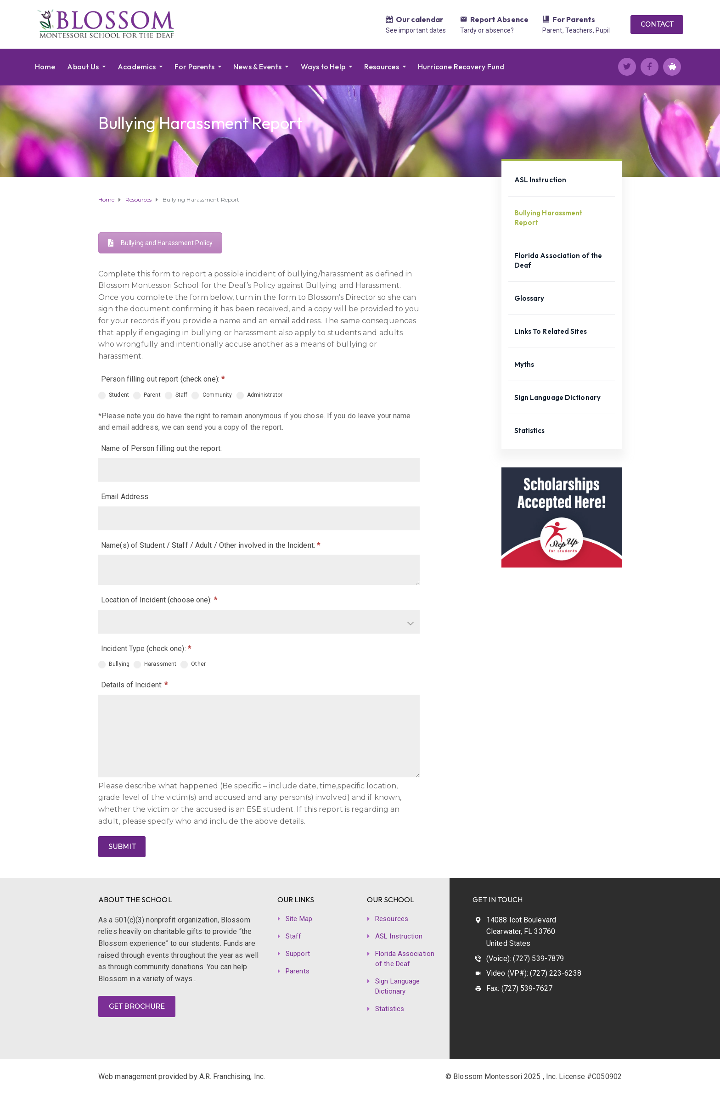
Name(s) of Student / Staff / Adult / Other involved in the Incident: (210, 545)
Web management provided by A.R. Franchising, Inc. (181, 1076)
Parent (147, 395)
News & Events (257, 66)
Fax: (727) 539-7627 (519, 988)
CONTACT (657, 24)
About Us (83, 66)
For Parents (573, 19)
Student (113, 395)
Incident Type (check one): (146, 648)
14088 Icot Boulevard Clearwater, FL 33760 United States (521, 932)
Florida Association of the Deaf (558, 260)
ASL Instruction (540, 179)
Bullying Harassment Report (548, 217)
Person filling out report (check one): (163, 379)
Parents (297, 971)
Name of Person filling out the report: (161, 448)
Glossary (529, 298)
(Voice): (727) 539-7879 (525, 958)
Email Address (124, 496)
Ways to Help (323, 66)
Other (193, 664)
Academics (137, 66)
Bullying (113, 664)
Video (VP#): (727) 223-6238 (533, 973)
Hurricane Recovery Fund (461, 66)
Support (298, 954)
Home (45, 66)
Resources (381, 66)
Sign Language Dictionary (557, 397)
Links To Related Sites (550, 331)
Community (211, 395)
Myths (524, 364)
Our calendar (419, 19)
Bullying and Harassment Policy (160, 243)
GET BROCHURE (137, 1006)
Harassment (155, 664)
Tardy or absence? (487, 30)
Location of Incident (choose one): (159, 600)
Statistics (529, 430)
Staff (176, 395)
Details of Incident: (134, 684)
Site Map (299, 919)
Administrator (259, 395)
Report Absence (499, 19)
